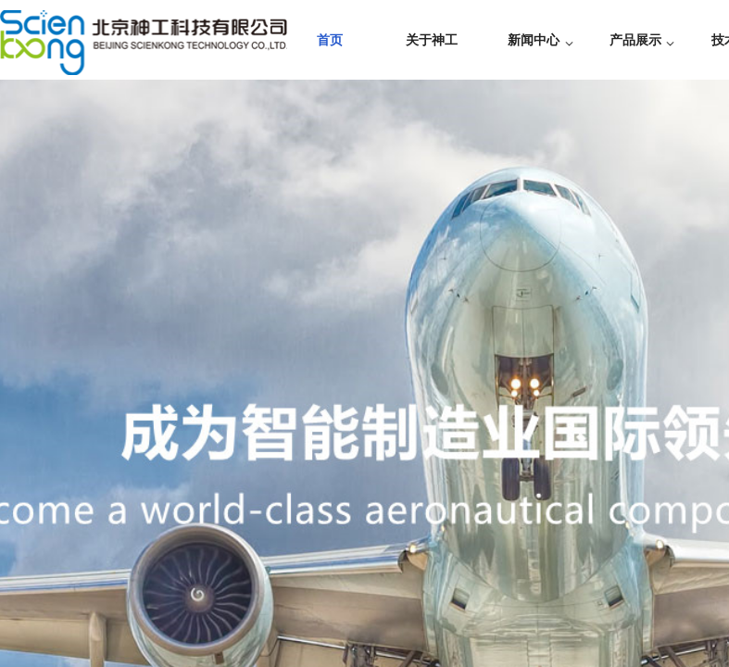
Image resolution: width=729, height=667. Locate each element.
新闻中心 (533, 40)
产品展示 (635, 40)
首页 (330, 40)
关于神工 (432, 40)
